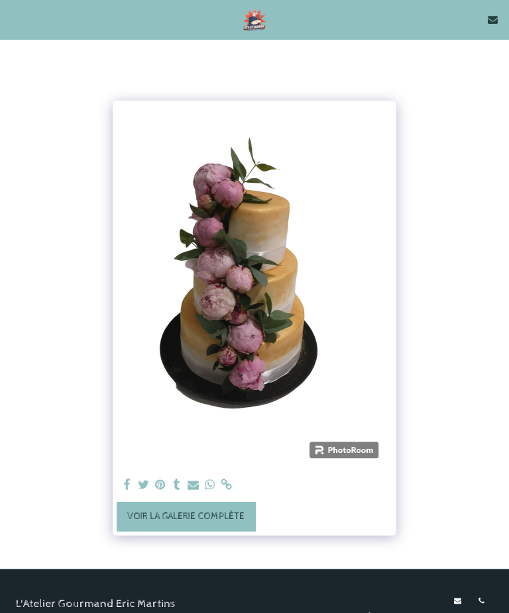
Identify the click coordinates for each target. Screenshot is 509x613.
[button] (14, 19)
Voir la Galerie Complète (186, 516)
